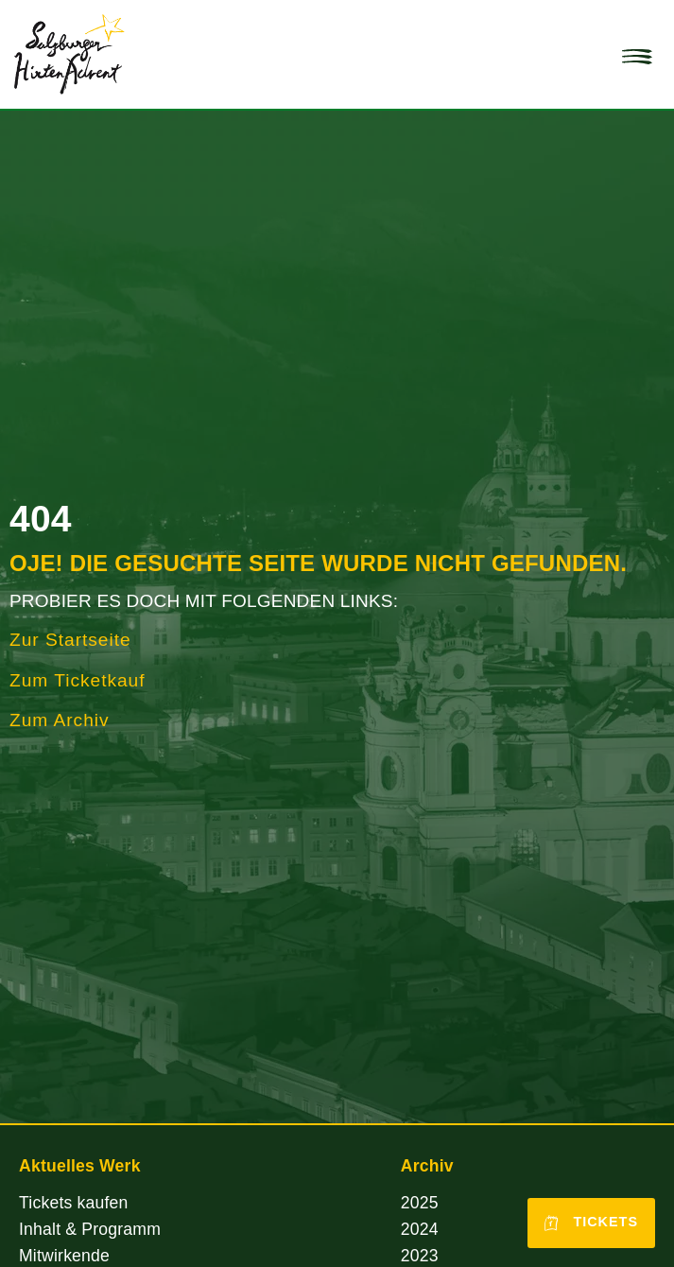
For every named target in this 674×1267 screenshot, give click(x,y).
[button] (637, 55)
